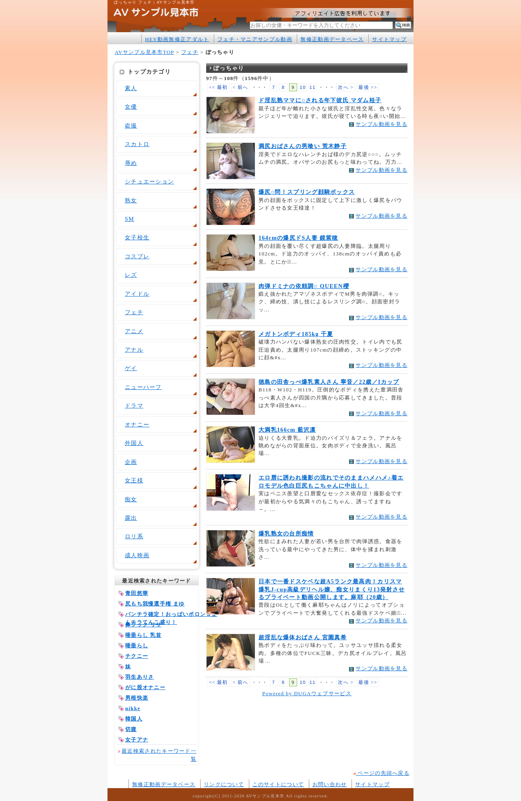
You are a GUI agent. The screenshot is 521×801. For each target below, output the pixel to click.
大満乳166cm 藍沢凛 (287, 429)
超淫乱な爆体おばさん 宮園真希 (302, 637)
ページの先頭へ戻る (381, 773)
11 (312, 87)
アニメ (134, 331)
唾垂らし (136, 645)
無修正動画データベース (332, 39)
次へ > (346, 87)
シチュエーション (149, 181)
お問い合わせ (329, 784)
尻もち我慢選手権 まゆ (155, 604)
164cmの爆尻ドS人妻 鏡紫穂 (298, 238)
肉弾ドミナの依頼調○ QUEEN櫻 (303, 286)
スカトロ (137, 144)
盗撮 (131, 125)
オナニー (137, 424)
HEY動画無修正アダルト (177, 39)
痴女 (131, 499)
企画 (131, 462)
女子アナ (136, 740)
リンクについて (224, 784)
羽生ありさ (139, 677)
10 (303, 87)
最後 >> (367, 87)
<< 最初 (218, 87)
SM (129, 219)
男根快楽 (136, 698)
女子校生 (137, 237)
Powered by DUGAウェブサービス (306, 693)
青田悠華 (136, 593)
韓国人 (134, 719)
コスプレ (137, 256)
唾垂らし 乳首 (143, 635)
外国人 (134, 443)
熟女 (131, 200)
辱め (131, 163)
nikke (132, 708)
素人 (131, 88)
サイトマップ (389, 39)
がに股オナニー (145, 687)
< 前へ (240, 87)
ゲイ (131, 368)
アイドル (137, 293)
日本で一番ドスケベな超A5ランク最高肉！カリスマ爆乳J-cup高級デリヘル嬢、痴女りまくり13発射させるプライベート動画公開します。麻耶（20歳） (331, 589)
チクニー (136, 656)
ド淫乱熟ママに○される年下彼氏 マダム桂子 (319, 100)
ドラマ (134, 405)
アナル (134, 349)
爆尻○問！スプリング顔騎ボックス (306, 192)
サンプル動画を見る (381, 124)
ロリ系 (134, 536)
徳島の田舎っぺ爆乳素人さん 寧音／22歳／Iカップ (328, 382)
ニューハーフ (143, 387)
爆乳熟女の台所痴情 (286, 533)
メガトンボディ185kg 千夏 (295, 334)
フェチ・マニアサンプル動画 (254, 39)
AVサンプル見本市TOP (144, 52)
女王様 (134, 480)
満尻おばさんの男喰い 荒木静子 (302, 146)
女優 (131, 106)
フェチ (189, 52)
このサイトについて (278, 784)
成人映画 (137, 555)
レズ (131, 275)
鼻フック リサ (143, 625)
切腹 (131, 729)
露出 (131, 518)
